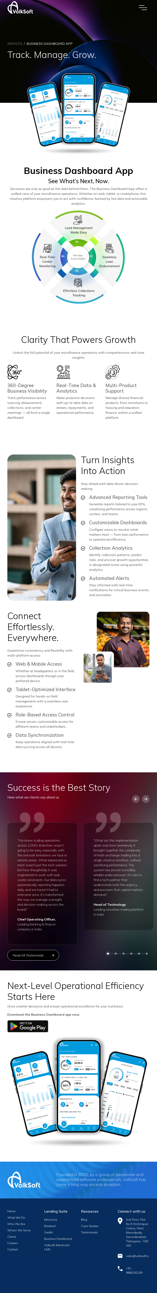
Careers (12, 1243)
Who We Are (16, 1224)
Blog (84, 1219)
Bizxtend (49, 1226)
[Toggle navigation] (143, 7)
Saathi (48, 1232)
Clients (11, 1237)
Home (11, 1211)
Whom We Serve (19, 1230)
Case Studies (90, 1226)
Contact (12, 1249)
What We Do (16, 1217)
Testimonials (89, 1232)
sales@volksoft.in (137, 1256)
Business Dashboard (58, 1239)
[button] (136, 799)
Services (14, 44)
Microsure (50, 1219)
